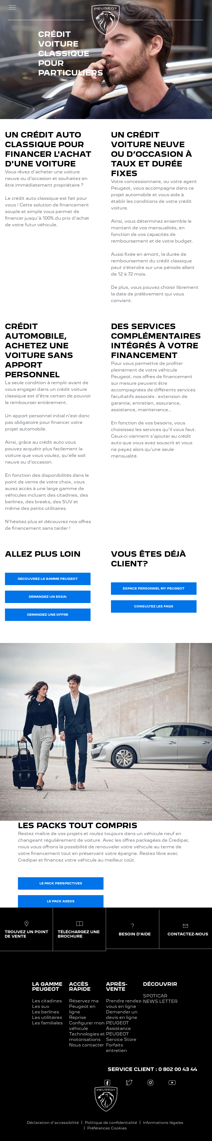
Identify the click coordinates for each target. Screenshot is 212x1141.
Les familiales (47, 1023)
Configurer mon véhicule (87, 1025)
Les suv (40, 1006)
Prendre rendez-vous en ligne (124, 1003)
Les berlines (45, 1011)
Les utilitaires (47, 1017)
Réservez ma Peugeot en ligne (84, 1006)
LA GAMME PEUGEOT (47, 986)
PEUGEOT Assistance (118, 1025)
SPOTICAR (155, 996)
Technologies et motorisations (87, 1036)
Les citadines (47, 1000)
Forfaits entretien (116, 1047)
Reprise (77, 1017)
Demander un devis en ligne (121, 1014)
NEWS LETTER (160, 1001)
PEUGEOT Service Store (121, 1036)
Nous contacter (86, 1045)
